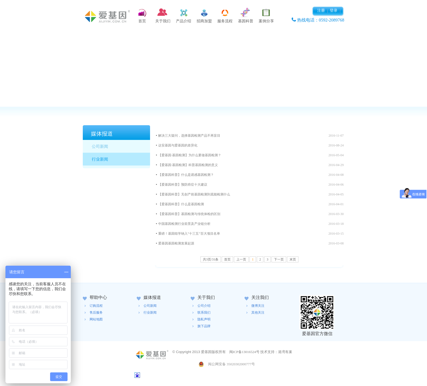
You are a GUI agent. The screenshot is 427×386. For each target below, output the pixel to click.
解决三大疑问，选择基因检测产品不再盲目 (189, 135)
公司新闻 (100, 146)
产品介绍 (183, 21)
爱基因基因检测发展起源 (176, 243)
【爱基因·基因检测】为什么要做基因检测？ (189, 155)
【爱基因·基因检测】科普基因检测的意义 (188, 165)
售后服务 (96, 312)
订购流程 (96, 306)
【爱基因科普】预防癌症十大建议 (182, 184)
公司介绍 (204, 306)
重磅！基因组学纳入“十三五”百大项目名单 (189, 233)
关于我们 (162, 21)
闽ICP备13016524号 (244, 352)
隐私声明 (204, 319)
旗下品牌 (204, 326)
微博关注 (257, 306)
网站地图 (96, 319)
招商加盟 (204, 21)
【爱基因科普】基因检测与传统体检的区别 (189, 214)
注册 (321, 10)
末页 (292, 259)
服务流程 (225, 21)
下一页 (279, 259)
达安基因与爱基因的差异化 (177, 145)
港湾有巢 (285, 352)
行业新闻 (100, 159)
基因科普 (245, 21)
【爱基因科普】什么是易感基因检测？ (186, 175)
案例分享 (266, 21)
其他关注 (257, 312)
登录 (333, 10)
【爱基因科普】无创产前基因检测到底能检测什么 (194, 194)
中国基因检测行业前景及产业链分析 (184, 224)
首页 (142, 21)
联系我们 (204, 312)
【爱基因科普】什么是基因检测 (181, 204)
